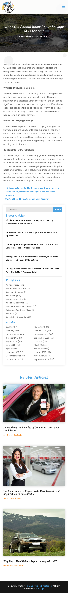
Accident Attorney (14, 292)
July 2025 (38, 341)
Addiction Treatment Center (19, 306)
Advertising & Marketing (17, 317)
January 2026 (40, 330)
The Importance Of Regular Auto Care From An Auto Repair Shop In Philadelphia (32, 492)
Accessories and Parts (16, 288)
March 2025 (39, 348)
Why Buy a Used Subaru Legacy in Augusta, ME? (30, 561)
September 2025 (41, 338)
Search (57, 209)
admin (24, 36)
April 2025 (10, 348)
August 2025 (11, 341)
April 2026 (10, 327)
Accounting (11, 295)
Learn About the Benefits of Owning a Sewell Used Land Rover (31, 429)
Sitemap (39, 588)
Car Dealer (45, 36)
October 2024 (12, 359)
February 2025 (12, 352)
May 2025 (38, 345)
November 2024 (41, 355)
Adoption (10, 313)
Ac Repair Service (14, 285)
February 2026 (12, 330)
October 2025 (12, 338)
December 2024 (13, 355)
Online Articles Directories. (39, 585)
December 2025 (13, 334)
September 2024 (42, 359)
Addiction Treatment (15, 302)
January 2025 (40, 352)
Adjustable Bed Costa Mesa (18, 310)
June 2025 (10, 345)
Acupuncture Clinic (15, 299)
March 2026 (39, 327)
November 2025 (41, 334)
